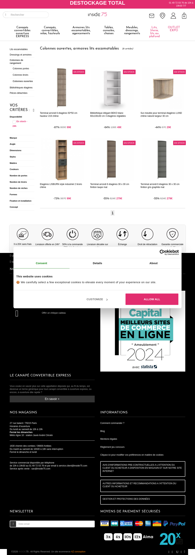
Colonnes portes (21, 68)
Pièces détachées (18, 93)
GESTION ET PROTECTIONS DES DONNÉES (126, 499)
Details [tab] (97, 263)
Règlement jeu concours (112, 447)
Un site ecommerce (68, 551)
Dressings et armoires (21, 54)
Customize (97, 299)
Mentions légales (108, 439)
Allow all (152, 299)
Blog (102, 431)
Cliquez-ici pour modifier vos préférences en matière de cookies (131, 455)
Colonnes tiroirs (20, 75)
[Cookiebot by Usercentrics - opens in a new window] (162, 252)
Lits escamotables (19, 49)
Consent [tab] (41, 263)
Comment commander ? (112, 423)
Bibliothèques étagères (21, 87)
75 (23, 551)
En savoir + (52, 399)
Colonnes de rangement (16, 61)
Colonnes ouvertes (23, 81)
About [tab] (153, 263)
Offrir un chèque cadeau (54, 313)
